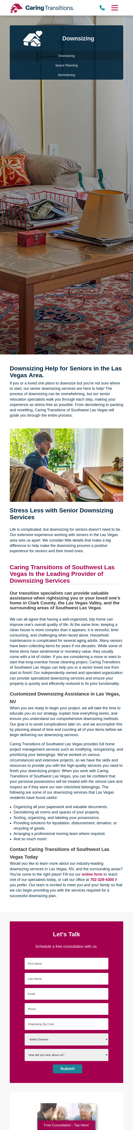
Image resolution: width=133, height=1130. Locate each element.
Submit (68, 1069)
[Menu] (114, 7)
